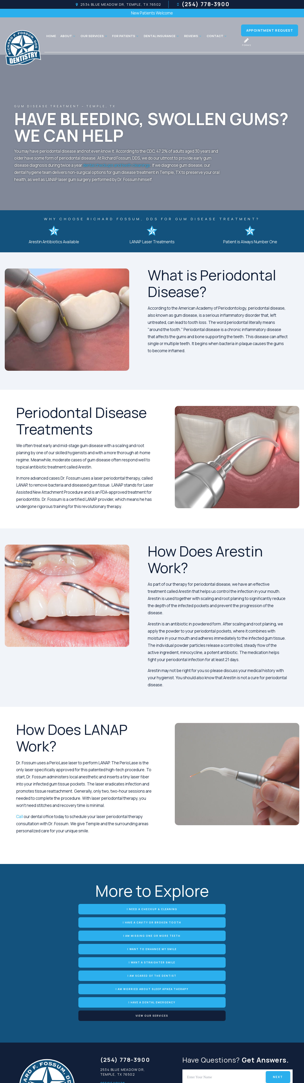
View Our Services (237, 934)
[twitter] (248, 1036)
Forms (246, 42)
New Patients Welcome (152, 13)
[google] (213, 1036)
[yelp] (237, 1036)
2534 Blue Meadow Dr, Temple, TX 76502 (116, 4)
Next (278, 996)
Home (50, 36)
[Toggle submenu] (73, 36)
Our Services (93, 36)
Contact (216, 36)
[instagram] (260, 1036)
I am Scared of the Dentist (237, 921)
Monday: (108, 1011)
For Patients (125, 36)
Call (20, 816)
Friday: (107, 1039)
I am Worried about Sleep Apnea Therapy (66, 934)
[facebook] (225, 1036)
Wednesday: (112, 1025)
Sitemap (118, 1073)
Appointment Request (269, 30)
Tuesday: (109, 1018)
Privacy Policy (150, 1073)
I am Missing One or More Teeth (237, 909)
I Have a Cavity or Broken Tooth (152, 909)
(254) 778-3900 (203, 4)
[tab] (218, 1008)
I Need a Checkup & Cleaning (66, 909)
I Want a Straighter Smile (152, 921)
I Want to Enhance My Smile (66, 921)
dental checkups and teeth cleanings (116, 165)
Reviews (192, 36)
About (68, 36)
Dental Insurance (161, 36)
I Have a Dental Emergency (152, 934)
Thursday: (110, 1032)
